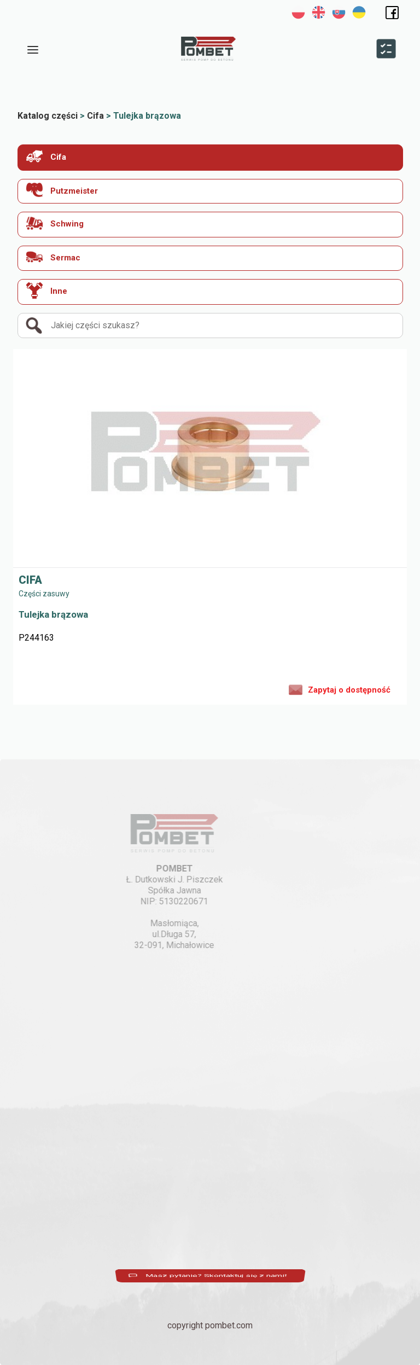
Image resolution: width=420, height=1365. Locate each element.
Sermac (53, 257)
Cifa (46, 156)
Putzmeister (62, 190)
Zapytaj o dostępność (339, 689)
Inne (46, 290)
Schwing (55, 223)
